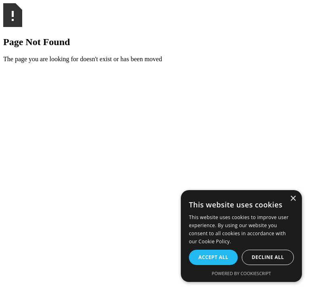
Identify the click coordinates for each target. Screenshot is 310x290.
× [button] (293, 199)
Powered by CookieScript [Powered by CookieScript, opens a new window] (241, 273)
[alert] (241, 236)
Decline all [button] (268, 257)
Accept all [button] (213, 257)
